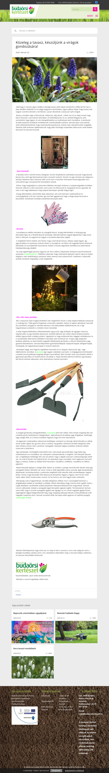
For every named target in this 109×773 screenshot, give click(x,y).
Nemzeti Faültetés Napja (68, 613)
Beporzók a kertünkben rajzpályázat (29, 613)
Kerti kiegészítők (65, 709)
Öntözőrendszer (18, 704)
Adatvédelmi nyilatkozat (74, 770)
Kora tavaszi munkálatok (24, 648)
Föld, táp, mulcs (65, 706)
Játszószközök (47, 701)
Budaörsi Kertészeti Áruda (23, 695)
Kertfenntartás (18, 701)
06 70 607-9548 (48, 2)
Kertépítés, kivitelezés (21, 698)
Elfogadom (56, 770)
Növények (45, 695)
